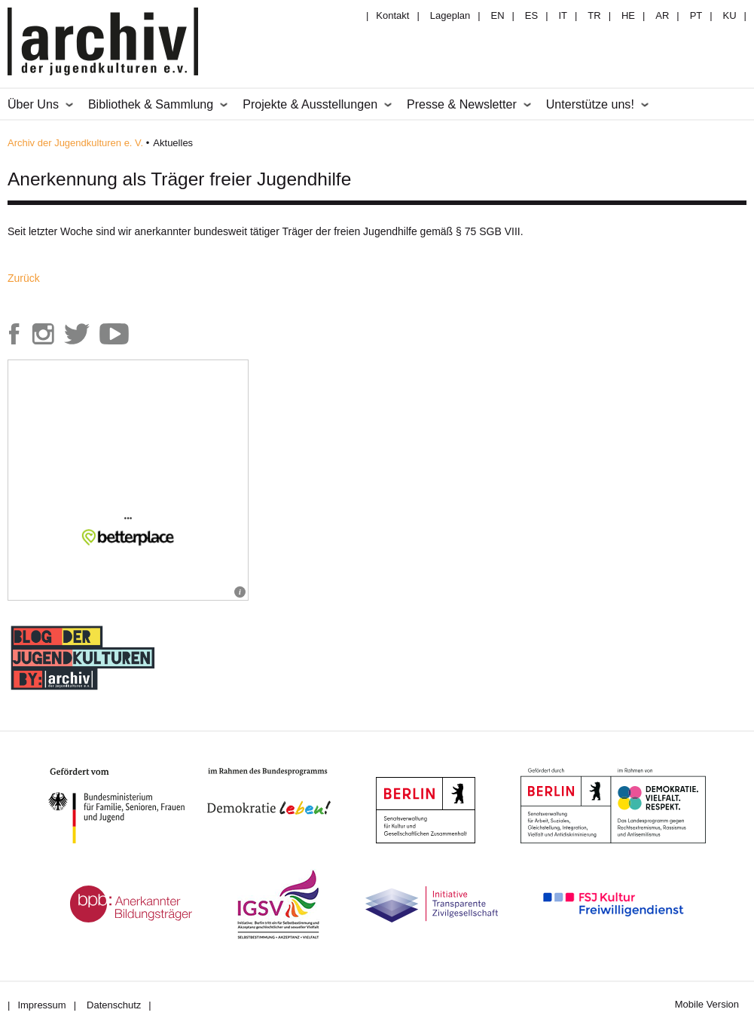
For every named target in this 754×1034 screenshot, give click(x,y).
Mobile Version (707, 1004)
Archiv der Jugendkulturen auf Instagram (43, 333)
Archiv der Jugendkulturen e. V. (75, 142)
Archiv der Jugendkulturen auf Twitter (77, 333)
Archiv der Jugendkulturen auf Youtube (114, 333)
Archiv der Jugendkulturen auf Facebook (14, 333)
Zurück (24, 278)
